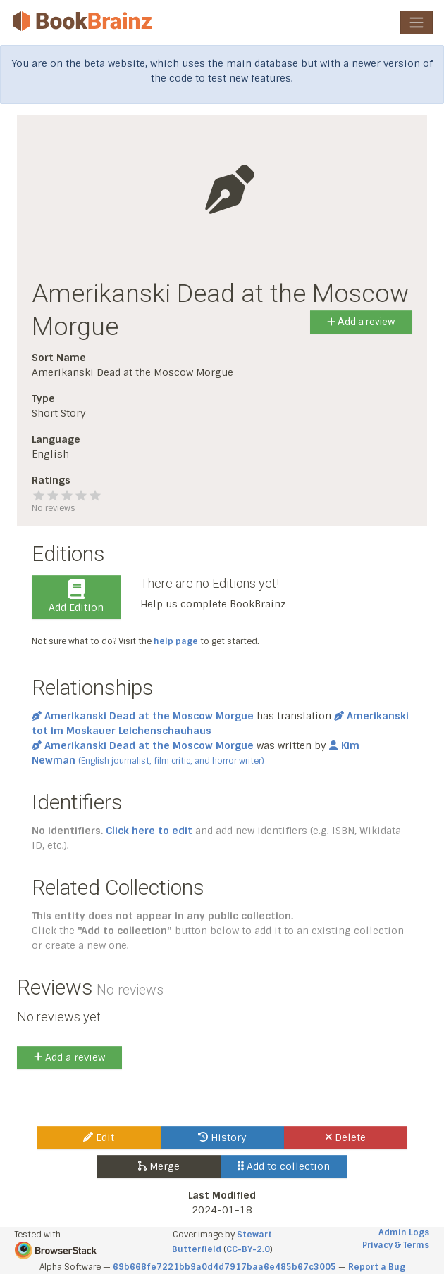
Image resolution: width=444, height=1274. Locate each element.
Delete (345, 1137)
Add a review (361, 321)
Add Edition (76, 596)
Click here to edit (149, 830)
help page (176, 641)
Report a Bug (376, 1267)
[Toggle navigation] (416, 22)
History (222, 1137)
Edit (98, 1137)
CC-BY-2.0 (248, 1249)
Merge (159, 1166)
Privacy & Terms (395, 1245)
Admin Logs (403, 1232)
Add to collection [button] (284, 1166)
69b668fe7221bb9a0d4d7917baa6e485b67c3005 (224, 1267)
